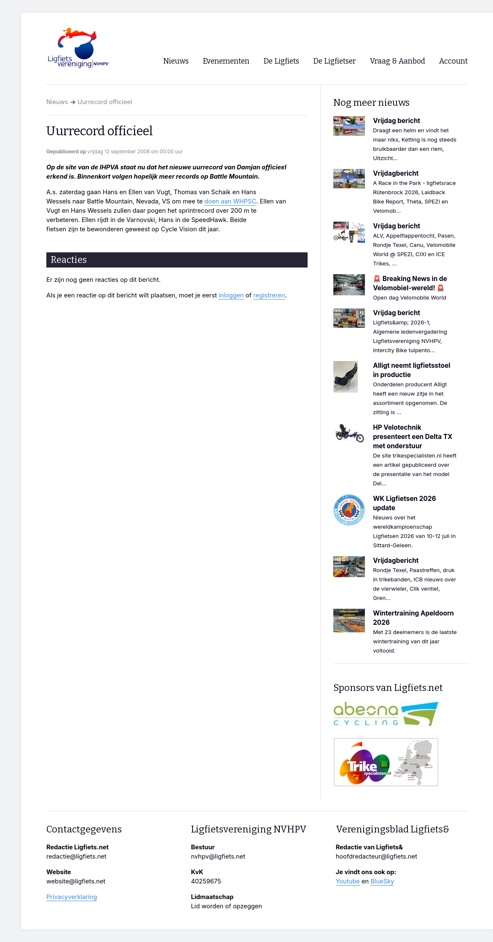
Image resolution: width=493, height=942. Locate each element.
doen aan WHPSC (230, 201)
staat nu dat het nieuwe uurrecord (171, 167)
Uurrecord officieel (105, 102)
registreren (269, 295)
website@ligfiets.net (75, 881)
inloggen (231, 295)
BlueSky (382, 881)
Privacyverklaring (71, 897)
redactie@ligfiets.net (76, 856)
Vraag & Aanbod (397, 61)
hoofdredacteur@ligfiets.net (376, 856)
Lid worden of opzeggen (226, 906)
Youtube (348, 881)
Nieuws (57, 102)
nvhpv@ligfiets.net (218, 856)
